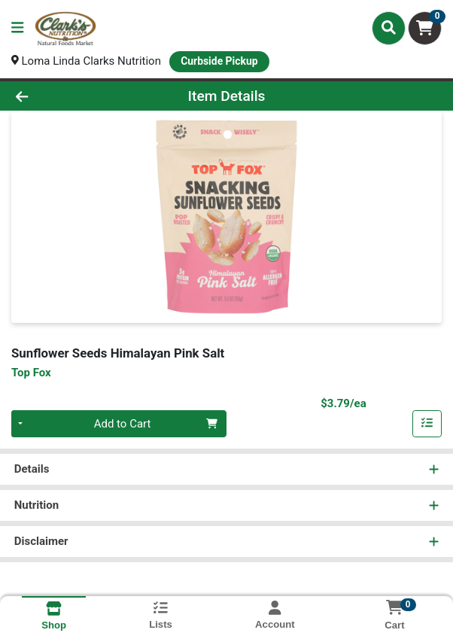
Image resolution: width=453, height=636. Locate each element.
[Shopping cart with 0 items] (425, 28)
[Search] (389, 27)
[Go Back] (65, 96)
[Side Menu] (17, 28)
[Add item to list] (427, 423)
